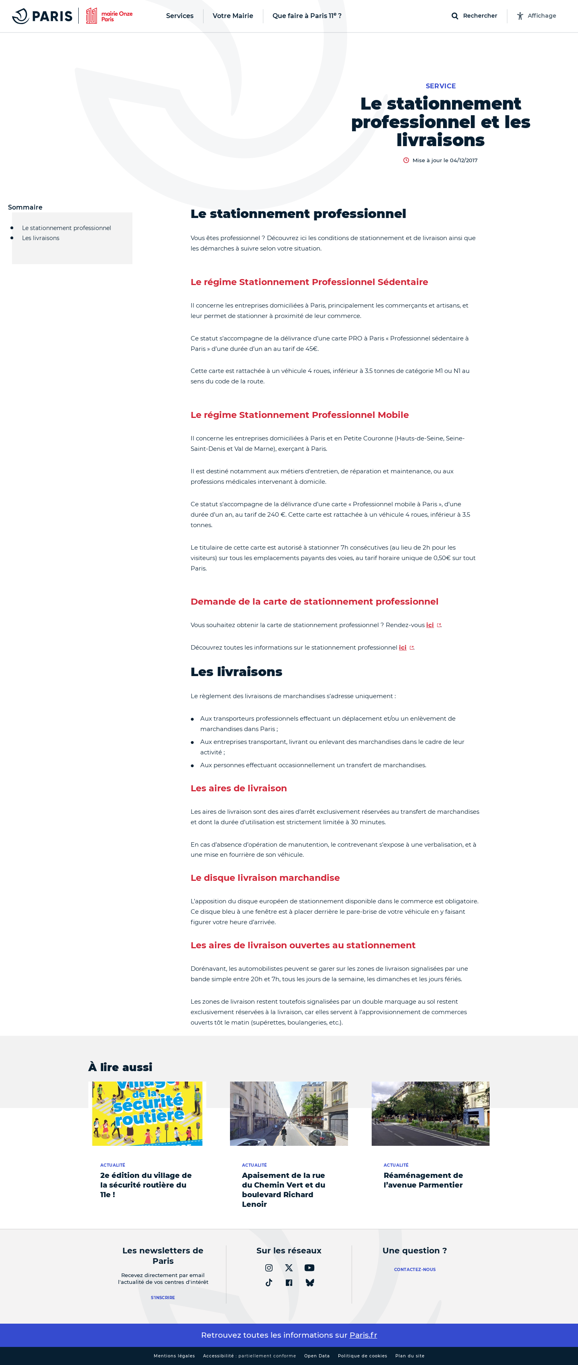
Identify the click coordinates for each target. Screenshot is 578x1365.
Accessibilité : (249, 1356)
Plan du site (410, 1356)
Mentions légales (174, 1356)
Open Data (317, 1356)
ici (430, 625)
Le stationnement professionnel (66, 228)
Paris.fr (363, 1335)
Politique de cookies (362, 1356)
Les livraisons (40, 242)
